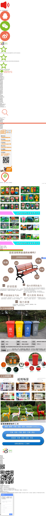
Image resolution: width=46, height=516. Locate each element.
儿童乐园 (1, 95)
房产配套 (1, 127)
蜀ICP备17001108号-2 (41, 492)
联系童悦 (1, 101)
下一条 (45, 183)
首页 (0, 94)
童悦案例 (1, 98)
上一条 (43, 183)
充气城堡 (1, 126)
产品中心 (7, 182)
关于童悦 (1, 100)
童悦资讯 (1, 99)
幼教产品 (1, 125)
